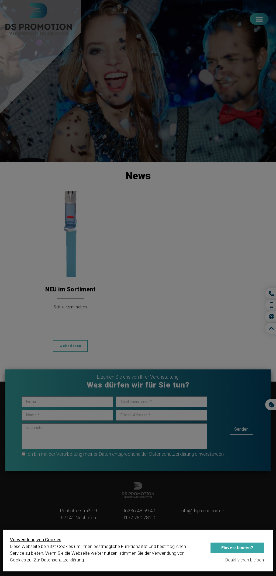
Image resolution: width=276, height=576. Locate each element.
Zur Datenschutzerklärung (59, 560)
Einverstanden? (237, 547)
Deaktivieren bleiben (244, 560)
